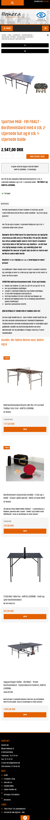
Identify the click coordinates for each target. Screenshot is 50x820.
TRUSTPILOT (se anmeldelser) (15, 808)
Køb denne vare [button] (37, 156)
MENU (7, 28)
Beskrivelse (5, 203)
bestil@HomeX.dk (13, 763)
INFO (25, 429)
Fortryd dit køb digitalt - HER (14, 812)
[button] (25, 45)
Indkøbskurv (37, 4)
